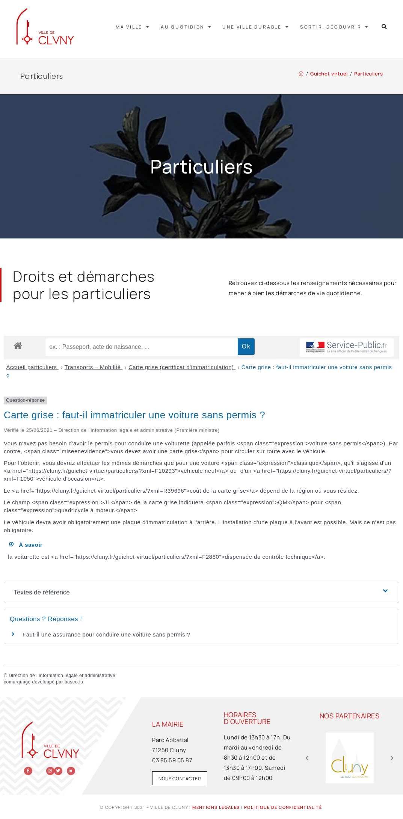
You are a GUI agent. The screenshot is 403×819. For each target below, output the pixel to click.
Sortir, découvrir (334, 27)
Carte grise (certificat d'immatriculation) (181, 367)
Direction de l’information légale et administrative (62, 675)
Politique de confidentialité (283, 807)
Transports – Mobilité (94, 367)
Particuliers (368, 73)
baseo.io (74, 682)
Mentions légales (216, 807)
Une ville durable (255, 27)
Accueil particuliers (32, 367)
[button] (384, 27)
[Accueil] (301, 73)
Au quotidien (186, 27)
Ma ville (133, 27)
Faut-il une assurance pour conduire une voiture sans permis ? (106, 634)
